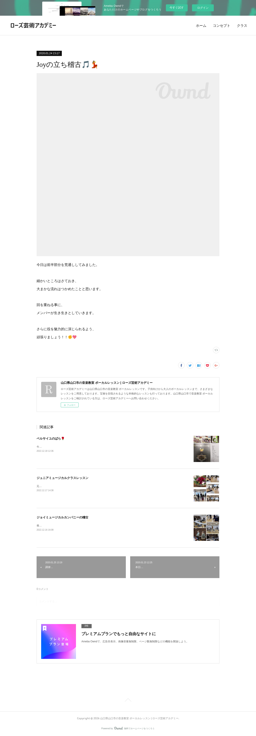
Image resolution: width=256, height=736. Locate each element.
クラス (242, 25)
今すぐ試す (177, 7)
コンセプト (221, 25)
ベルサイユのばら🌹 (51, 438)
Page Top (128, 700)
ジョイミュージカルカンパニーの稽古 (62, 517)
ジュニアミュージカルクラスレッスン (62, 478)
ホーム (201, 25)
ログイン (203, 7)
